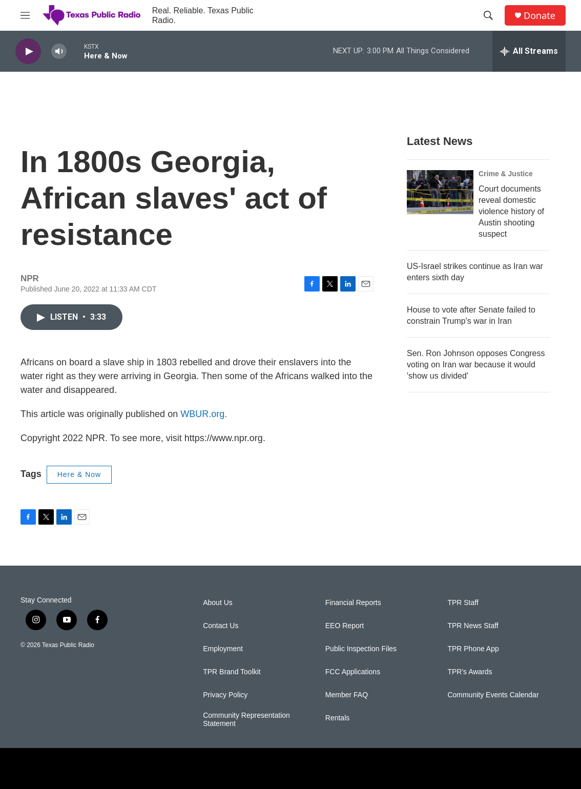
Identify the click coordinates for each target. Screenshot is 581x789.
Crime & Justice (506, 174)
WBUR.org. (203, 414)
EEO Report (344, 626)
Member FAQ (346, 695)
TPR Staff (462, 603)
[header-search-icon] (488, 15)
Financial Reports (353, 603)
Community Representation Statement (246, 720)
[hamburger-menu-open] (25, 15)
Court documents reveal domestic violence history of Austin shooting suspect (511, 211)
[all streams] (529, 51)
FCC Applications (352, 672)
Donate (539, 15)
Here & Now (79, 474)
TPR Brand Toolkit (232, 672)
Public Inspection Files (361, 649)
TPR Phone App (473, 649)
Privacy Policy (225, 695)
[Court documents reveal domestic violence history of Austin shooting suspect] (440, 192)
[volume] (59, 51)
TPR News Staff (472, 626)
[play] (28, 51)
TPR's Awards (469, 672)
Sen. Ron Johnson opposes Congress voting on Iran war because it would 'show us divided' (476, 364)
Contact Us (220, 626)
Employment (223, 649)
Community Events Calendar (492, 695)
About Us (218, 603)
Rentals (337, 718)
